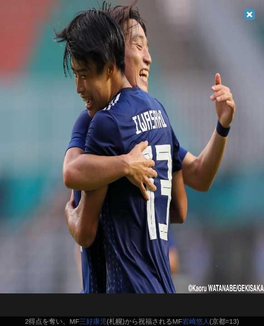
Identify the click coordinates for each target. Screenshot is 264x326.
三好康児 (93, 321)
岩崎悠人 (196, 321)
